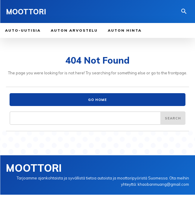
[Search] (172, 118)
